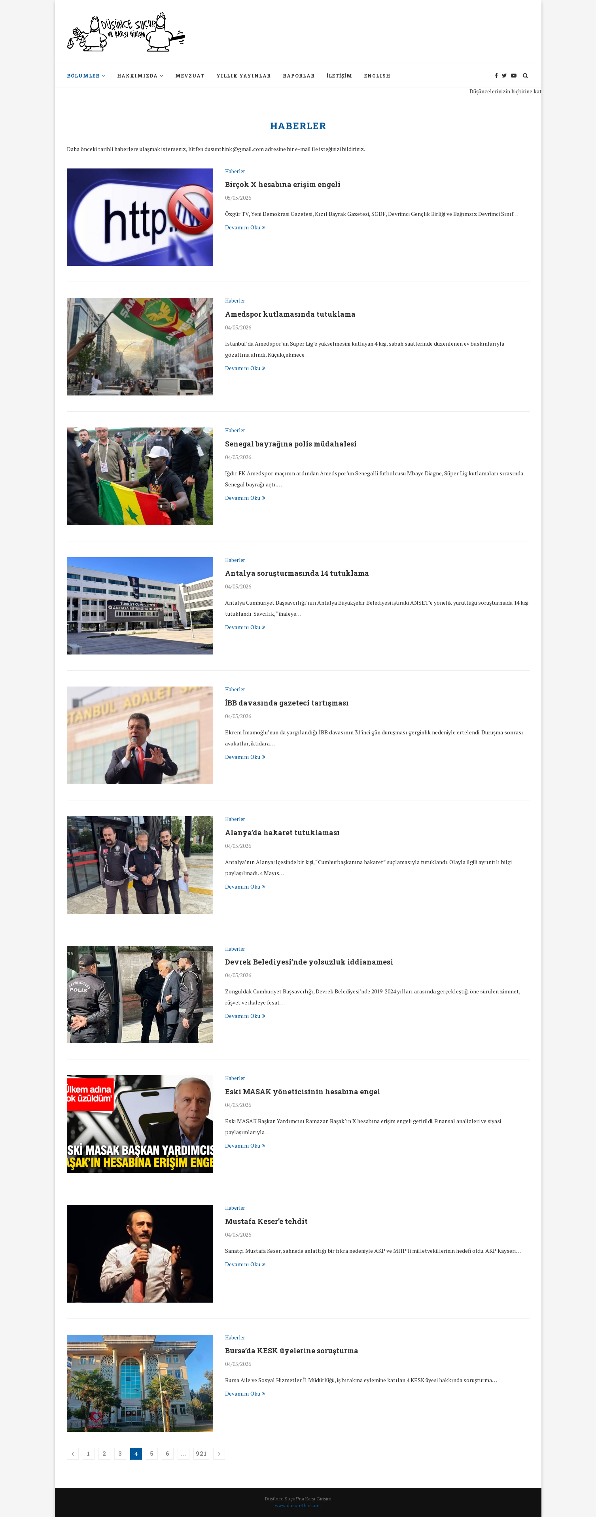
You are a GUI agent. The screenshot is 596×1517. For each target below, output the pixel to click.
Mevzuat (189, 75)
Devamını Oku (245, 227)
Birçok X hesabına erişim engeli (283, 184)
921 (201, 1453)
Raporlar (299, 75)
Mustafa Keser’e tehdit (266, 1221)
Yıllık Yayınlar (243, 75)
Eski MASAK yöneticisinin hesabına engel (302, 1091)
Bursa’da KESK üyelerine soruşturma (292, 1350)
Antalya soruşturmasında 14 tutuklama (297, 573)
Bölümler (83, 75)
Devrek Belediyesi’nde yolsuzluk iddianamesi (309, 962)
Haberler (235, 171)
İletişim (339, 75)
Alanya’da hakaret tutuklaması (282, 832)
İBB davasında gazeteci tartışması (287, 702)
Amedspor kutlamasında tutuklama (291, 314)
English (377, 75)
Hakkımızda (137, 75)
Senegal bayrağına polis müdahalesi (291, 443)
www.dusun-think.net (298, 1505)
